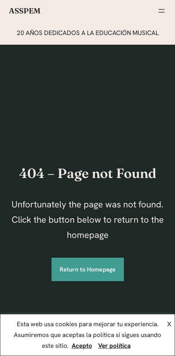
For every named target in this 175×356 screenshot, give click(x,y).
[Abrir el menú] (161, 10)
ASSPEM (24, 10)
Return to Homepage (88, 269)
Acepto (82, 345)
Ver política (114, 345)
